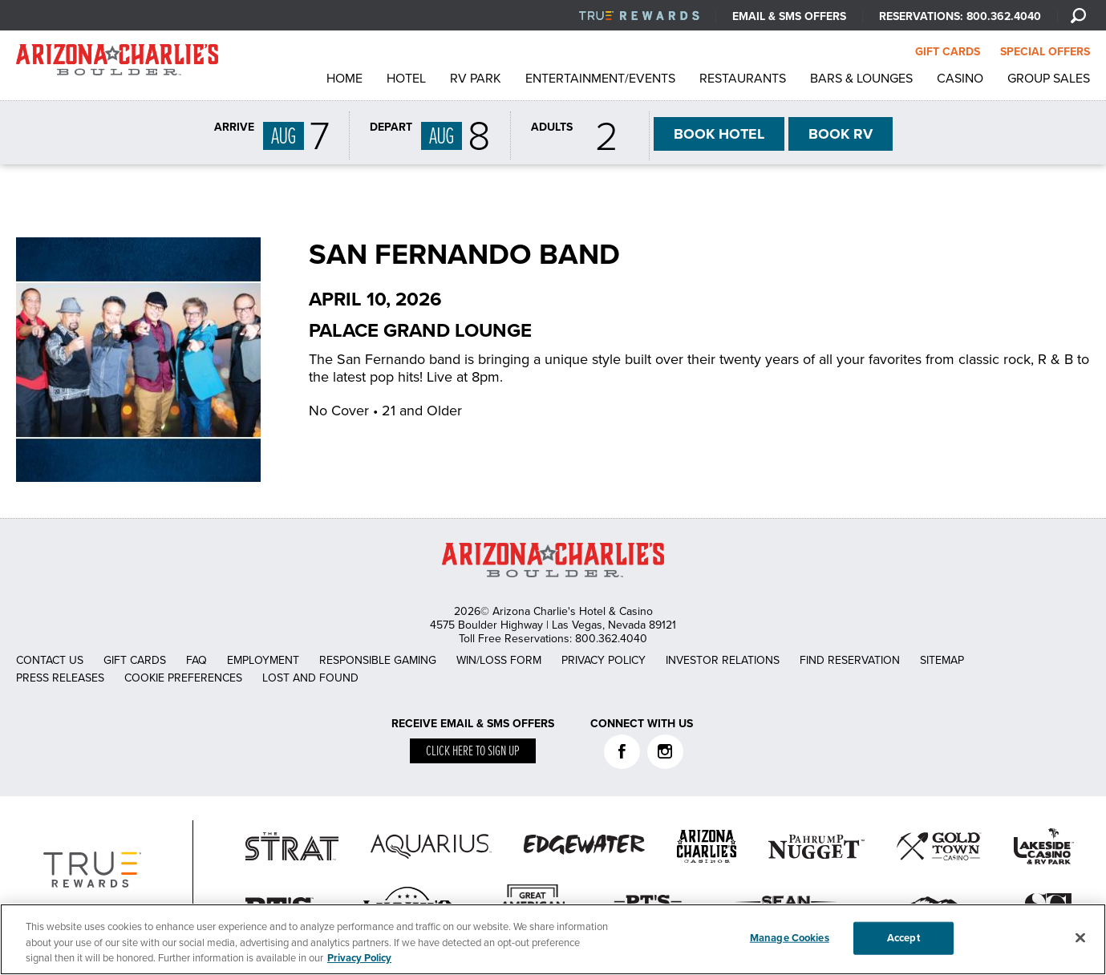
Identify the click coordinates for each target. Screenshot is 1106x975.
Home (344, 79)
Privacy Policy (603, 660)
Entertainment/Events (600, 79)
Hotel (406, 79)
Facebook (622, 751)
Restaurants (742, 79)
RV (840, 134)
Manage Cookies (789, 937)
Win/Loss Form (498, 660)
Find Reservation (850, 660)
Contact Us (49, 660)
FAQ (196, 660)
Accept (903, 937)
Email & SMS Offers (789, 16)
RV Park (475, 79)
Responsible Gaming (377, 660)
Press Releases (60, 678)
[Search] (1078, 15)
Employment (263, 660)
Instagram (665, 751)
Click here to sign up (473, 751)
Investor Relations (723, 660)
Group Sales (1048, 79)
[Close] (1080, 937)
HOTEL (719, 134)
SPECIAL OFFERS (1045, 52)
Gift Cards (134, 660)
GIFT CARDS (947, 52)
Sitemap (942, 660)
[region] (553, 939)
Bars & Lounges (861, 79)
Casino (960, 79)
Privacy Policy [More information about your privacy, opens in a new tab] (359, 958)
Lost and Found (310, 678)
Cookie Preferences (183, 678)
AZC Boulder (117, 63)
